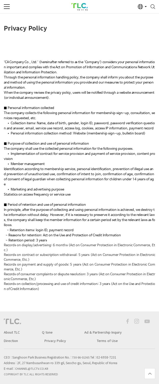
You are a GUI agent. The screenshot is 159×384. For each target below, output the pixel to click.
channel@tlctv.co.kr (31, 368)
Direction (11, 340)
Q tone (47, 332)
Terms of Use (107, 340)
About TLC (12, 332)
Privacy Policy (55, 340)
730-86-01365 (80, 357)
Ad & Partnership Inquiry (103, 332)
